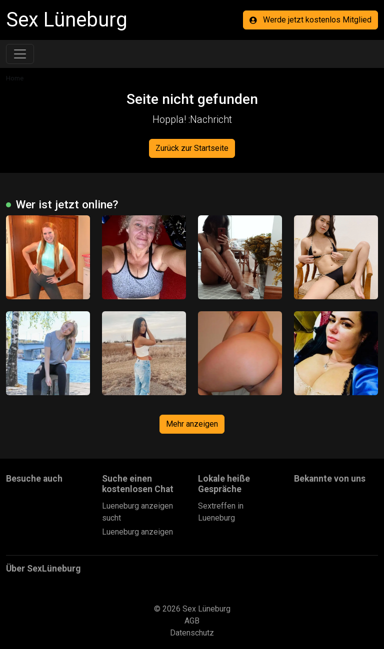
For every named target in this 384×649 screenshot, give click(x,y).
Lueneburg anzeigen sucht (137, 512)
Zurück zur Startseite (192, 148)
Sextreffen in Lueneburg (221, 512)
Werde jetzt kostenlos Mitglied (311, 19)
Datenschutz (192, 633)
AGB (192, 621)
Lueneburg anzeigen (137, 532)
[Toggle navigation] (20, 54)
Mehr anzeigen (192, 424)
